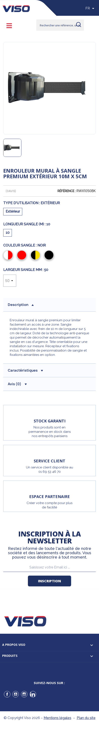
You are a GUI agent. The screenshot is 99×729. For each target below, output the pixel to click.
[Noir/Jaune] (36, 255)
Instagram (24, 694)
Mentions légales (57, 718)
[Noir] (50, 255)
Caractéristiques (25, 370)
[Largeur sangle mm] (9, 281)
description (21, 304)
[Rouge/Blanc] (9, 255)
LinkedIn (33, 694)
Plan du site (86, 718)
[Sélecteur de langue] (90, 8)
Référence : (66, 191)
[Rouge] (22, 255)
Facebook (7, 694)
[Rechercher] (60, 25)
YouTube (15, 694)
